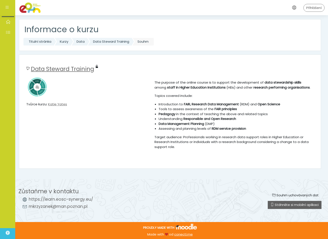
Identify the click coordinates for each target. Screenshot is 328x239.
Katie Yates (57, 104)
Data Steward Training (111, 41)
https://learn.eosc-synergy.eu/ (61, 199)
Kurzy (64, 41)
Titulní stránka (40, 41)
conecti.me (183, 234)
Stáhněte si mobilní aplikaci (295, 204)
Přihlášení (314, 7)
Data (81, 41)
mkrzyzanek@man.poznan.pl (58, 206)
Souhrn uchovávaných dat (295, 195)
